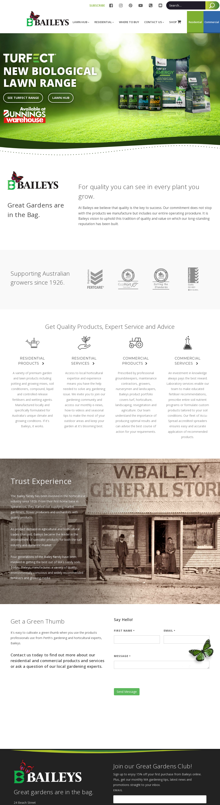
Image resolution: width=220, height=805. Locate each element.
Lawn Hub (81, 22)
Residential (104, 22)
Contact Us (154, 22)
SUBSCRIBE (97, 5)
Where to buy (129, 22)
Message (122, 656)
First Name (124, 630)
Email (169, 630)
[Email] (159, 799)
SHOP (175, 22)
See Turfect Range (23, 97)
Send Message (127, 692)
